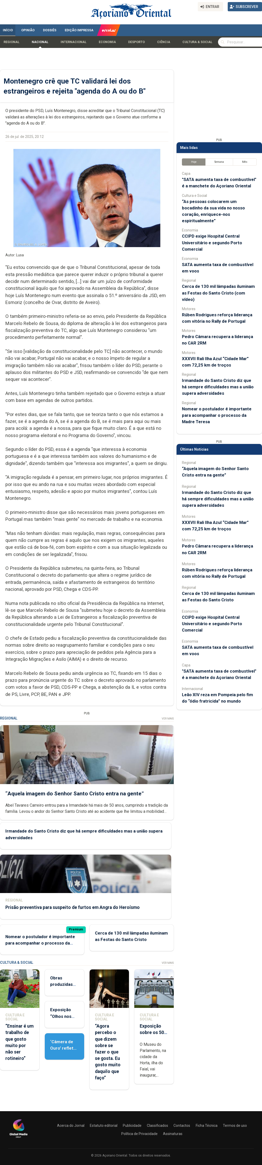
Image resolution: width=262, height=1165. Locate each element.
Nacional (40, 42)
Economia (107, 42)
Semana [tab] (219, 162)
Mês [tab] (244, 162)
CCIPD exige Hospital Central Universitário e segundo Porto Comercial (212, 242)
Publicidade (132, 1125)
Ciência (163, 42)
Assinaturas (172, 1134)
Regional (11, 42)
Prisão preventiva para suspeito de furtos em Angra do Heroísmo (72, 907)
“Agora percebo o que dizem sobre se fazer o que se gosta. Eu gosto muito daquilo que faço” (108, 1052)
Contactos (181, 1125)
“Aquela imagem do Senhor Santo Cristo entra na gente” (74, 793)
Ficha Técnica (206, 1125)
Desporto (136, 42)
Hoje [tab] (193, 162)
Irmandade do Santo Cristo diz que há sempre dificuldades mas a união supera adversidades (218, 387)
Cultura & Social (197, 42)
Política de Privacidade (139, 1134)
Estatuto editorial (103, 1125)
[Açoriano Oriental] (18, 1138)
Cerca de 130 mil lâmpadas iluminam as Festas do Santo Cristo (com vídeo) (218, 293)
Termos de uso (235, 1125)
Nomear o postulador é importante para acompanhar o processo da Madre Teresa (40, 943)
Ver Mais (168, 718)
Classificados (157, 1125)
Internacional (73, 42)
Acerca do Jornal (70, 1125)
